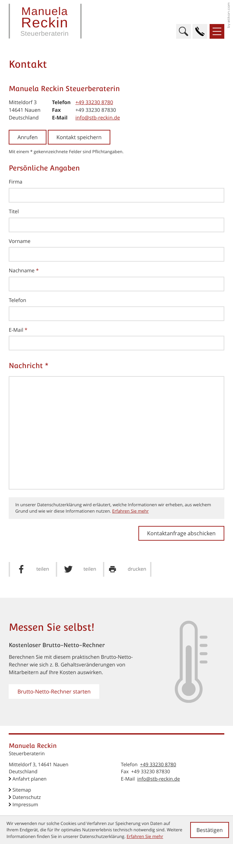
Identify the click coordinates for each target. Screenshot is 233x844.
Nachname (24, 270)
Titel (14, 211)
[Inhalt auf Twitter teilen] (80, 569)
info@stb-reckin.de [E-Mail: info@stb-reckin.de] (97, 117)
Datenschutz (26, 797)
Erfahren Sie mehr (130, 511)
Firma (15, 182)
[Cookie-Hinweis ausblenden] (209, 830)
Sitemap (21, 790)
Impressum (25, 804)
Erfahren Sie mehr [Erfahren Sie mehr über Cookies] (145, 836)
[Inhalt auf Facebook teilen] (33, 569)
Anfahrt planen (29, 779)
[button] (200, 31)
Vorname (19, 241)
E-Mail (18, 330)
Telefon (17, 300)
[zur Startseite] (45, 21)
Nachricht (28, 365)
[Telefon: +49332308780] (94, 102)
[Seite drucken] (127, 569)
